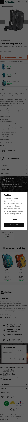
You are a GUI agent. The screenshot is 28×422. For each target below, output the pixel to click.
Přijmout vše (14, 225)
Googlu (18, 206)
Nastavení (14, 220)
